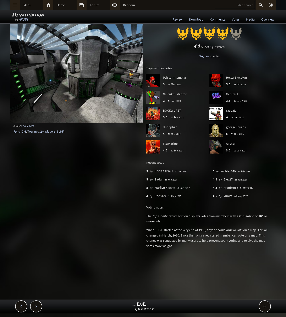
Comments (217, 19)
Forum (94, 5)
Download (196, 19)
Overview (267, 19)
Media (250, 19)
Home (61, 5)
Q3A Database (144, 309)
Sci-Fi (61, 131)
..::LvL (139, 304)
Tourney (33, 131)
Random (129, 5)
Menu (27, 5)
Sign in (204, 56)
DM (23, 131)
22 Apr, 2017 (27, 126)
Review (177, 19)
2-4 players (47, 131)
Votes (236, 19)
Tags (16, 131)
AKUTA (23, 19)
